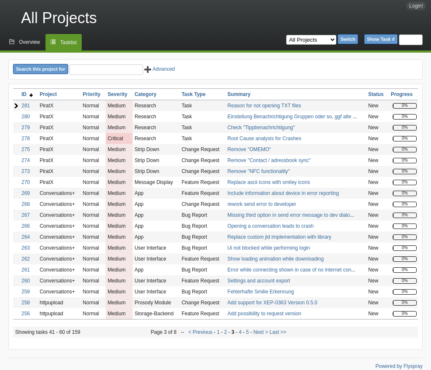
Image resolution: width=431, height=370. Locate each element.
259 (25, 292)
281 (25, 106)
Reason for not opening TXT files (264, 106)
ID (27, 94)
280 (25, 117)
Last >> (277, 332)
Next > (260, 332)
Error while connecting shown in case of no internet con (289, 270)
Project (48, 94)
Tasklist (68, 42)
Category (146, 94)
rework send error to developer (261, 204)
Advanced (159, 69)
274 (25, 160)
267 (25, 215)
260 (25, 281)
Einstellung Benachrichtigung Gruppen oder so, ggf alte (290, 117)
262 (25, 259)
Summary (238, 94)
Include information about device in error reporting (283, 193)
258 (25, 303)
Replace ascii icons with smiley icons (268, 182)
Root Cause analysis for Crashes (264, 138)
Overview (29, 42)
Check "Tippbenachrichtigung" (261, 127)
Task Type (193, 94)
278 (25, 138)
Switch (348, 39)
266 (25, 226)
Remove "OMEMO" (249, 149)
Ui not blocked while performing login (268, 248)
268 (25, 204)
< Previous (200, 332)
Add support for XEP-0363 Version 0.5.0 (272, 303)
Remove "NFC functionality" (258, 171)
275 (25, 149)
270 (25, 182)
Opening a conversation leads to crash (270, 226)
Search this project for (40, 69)
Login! (416, 6)
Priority (92, 94)
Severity (118, 94)
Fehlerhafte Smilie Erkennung (260, 292)
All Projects (59, 18)
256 (25, 314)
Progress (401, 94)
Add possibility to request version (264, 314)
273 (25, 171)
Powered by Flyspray (399, 366)
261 (25, 270)
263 (25, 248)
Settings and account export (258, 281)
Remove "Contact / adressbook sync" (269, 160)
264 (25, 237)
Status (376, 94)
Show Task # (381, 39)
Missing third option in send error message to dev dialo (288, 215)
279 (25, 127)
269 (25, 193)
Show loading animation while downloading (275, 259)
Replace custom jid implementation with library (279, 237)
